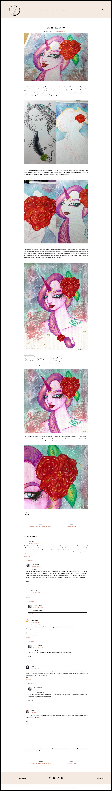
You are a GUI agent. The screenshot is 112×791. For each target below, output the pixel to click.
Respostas (30, 560)
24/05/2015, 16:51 (35, 668)
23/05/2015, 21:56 (35, 622)
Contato (71, 10)
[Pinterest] (54, 778)
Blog (64, 10)
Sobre (47, 10)
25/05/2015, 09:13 (36, 712)
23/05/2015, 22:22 (36, 566)
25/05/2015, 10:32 (38, 690)
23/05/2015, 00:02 (34, 543)
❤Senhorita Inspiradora (32, 635)
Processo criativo (59, 31)
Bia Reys (33, 666)
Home (41, 10)
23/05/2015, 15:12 (35, 592)
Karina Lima (34, 620)
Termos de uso (100, 778)
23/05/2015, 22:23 (38, 607)
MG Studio (75, 787)
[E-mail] (62, 778)
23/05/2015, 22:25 (38, 647)
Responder (27, 556)
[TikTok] (58, 778)
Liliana (31, 541)
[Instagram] (50, 778)
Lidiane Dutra (36, 564)
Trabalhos (56, 10)
